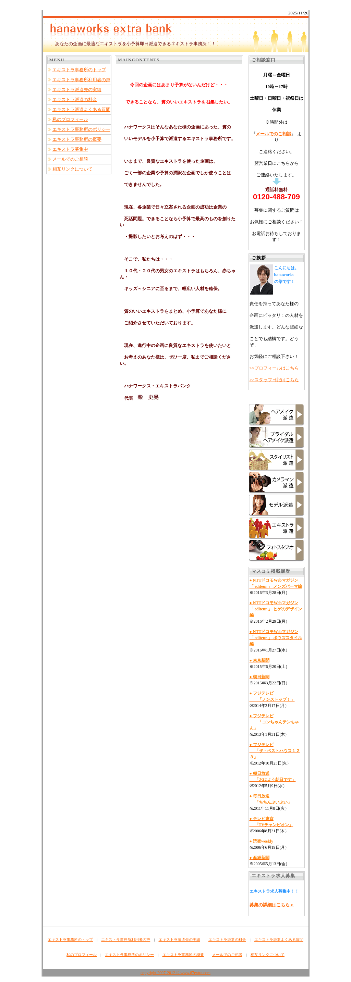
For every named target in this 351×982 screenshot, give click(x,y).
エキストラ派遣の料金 (74, 99)
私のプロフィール (70, 119)
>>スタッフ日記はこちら (274, 379)
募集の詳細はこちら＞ (272, 904)
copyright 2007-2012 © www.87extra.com (175, 972)
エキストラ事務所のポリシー (81, 129)
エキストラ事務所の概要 (76, 139)
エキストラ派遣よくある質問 (81, 109)
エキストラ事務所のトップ (79, 69)
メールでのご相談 (70, 159)
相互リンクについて (72, 169)
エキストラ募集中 (70, 149)
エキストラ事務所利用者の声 (81, 79)
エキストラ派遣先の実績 (76, 89)
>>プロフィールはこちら (274, 368)
